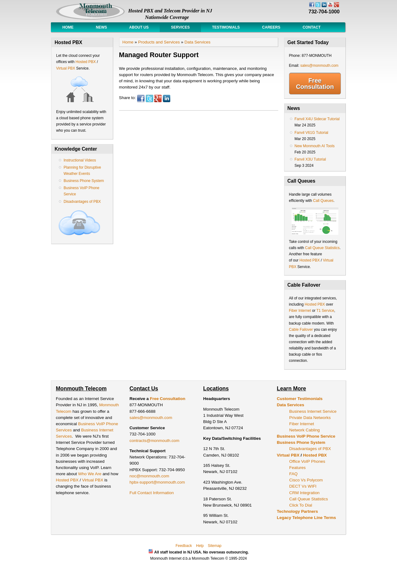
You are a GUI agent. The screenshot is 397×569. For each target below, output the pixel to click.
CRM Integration (304, 492)
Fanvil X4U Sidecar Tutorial (317, 119)
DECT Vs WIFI (303, 486)
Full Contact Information (152, 492)
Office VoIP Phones (307, 461)
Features (297, 467)
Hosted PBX (85, 62)
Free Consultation (315, 83)
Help (200, 546)
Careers (271, 27)
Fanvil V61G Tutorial (311, 132)
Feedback (184, 546)
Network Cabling (304, 430)
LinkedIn (166, 98)
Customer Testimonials (300, 398)
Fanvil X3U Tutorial (310, 159)
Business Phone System (84, 181)
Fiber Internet (300, 310)
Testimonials (226, 27)
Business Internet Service (313, 411)
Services (180, 27)
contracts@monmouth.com (155, 440)
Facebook (141, 98)
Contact (312, 27)
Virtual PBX (66, 68)
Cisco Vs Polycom (306, 480)
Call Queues (323, 200)
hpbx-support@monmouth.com (157, 482)
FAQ (293, 473)
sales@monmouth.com (319, 65)
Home (67, 27)
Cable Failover (301, 329)
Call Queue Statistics (322, 248)
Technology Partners (297, 511)
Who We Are (90, 473)
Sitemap (214, 546)
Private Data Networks (310, 417)
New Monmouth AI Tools (315, 146)
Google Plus (158, 98)
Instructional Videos (80, 160)
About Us (138, 27)
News (101, 27)
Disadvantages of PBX (82, 201)
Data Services (198, 42)
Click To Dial (300, 505)
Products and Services (159, 42)
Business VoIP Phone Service (306, 436)
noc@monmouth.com (149, 476)
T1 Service (325, 310)
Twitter (149, 98)
